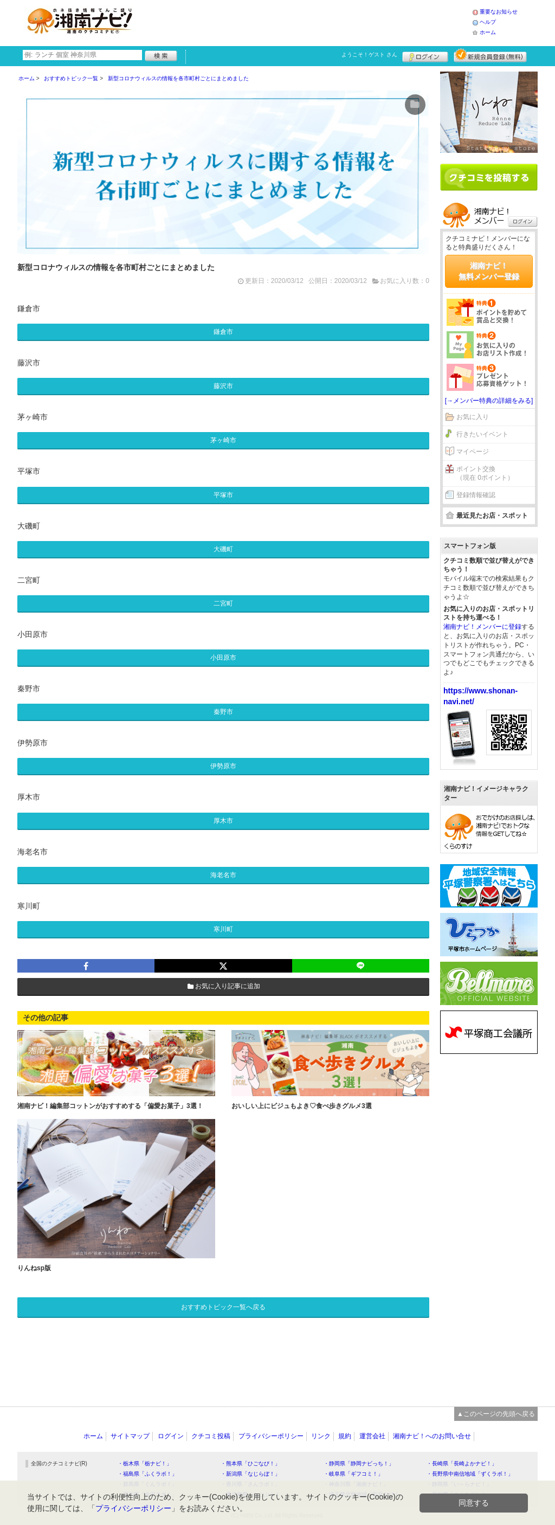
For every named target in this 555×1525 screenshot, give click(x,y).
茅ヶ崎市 (223, 440)
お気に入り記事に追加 (223, 986)
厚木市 (223, 821)
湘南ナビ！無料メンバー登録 (489, 271)
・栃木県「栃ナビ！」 (145, 1463)
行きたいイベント (482, 434)
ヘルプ (488, 22)
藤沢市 (223, 386)
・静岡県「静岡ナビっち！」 (359, 1463)
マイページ (472, 451)
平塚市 (223, 495)
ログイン (425, 55)
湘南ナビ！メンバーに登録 (482, 626)
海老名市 (223, 875)
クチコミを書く (489, 177)
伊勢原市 (223, 766)
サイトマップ (130, 1436)
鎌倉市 (223, 332)
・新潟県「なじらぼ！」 (250, 1474)
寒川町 (223, 929)
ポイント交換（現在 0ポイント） (485, 473)
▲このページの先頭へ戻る (496, 1414)
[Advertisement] (307, 21)
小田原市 (223, 657)
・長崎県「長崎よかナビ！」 (462, 1463)
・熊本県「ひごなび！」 (250, 1463)
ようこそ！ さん (369, 54)
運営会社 (372, 1436)
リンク (321, 1436)
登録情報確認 (475, 495)
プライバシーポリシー (271, 1436)
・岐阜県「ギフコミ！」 (353, 1474)
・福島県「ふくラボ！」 (147, 1474)
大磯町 (223, 549)
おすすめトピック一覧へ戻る (223, 1307)
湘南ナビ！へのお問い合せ (432, 1436)
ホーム (488, 32)
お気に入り (472, 417)
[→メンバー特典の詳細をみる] (489, 400)
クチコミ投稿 (210, 1436)
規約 (344, 1436)
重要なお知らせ (499, 12)
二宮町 (223, 603)
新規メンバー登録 (490, 55)
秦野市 (223, 712)
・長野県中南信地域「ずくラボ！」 (470, 1474)
